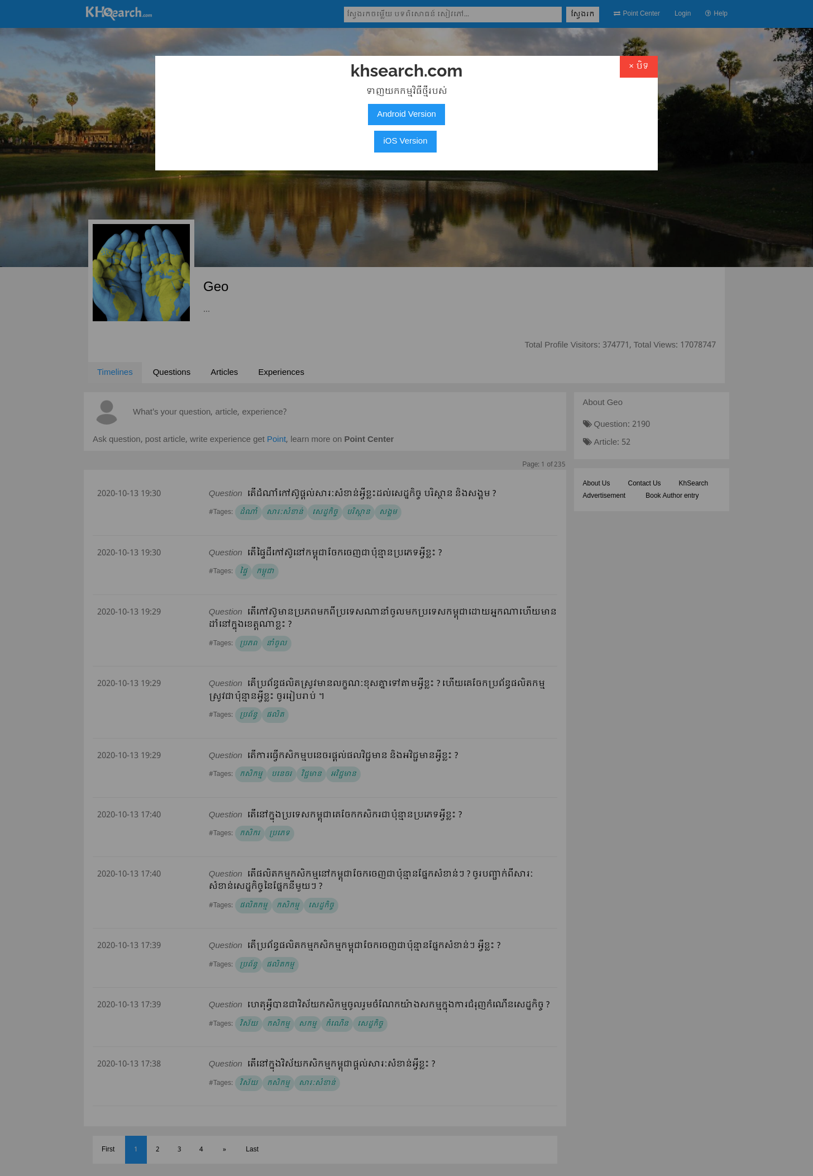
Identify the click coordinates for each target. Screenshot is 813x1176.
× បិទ (639, 66)
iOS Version (405, 141)
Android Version (406, 114)
